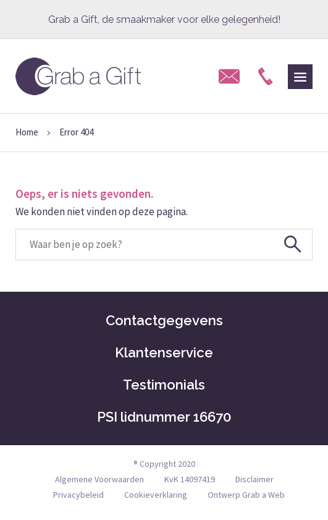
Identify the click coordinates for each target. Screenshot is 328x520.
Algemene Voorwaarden (99, 479)
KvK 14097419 (189, 479)
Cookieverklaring (155, 494)
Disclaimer (254, 479)
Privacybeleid (78, 494)
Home (26, 132)
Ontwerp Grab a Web (246, 494)
